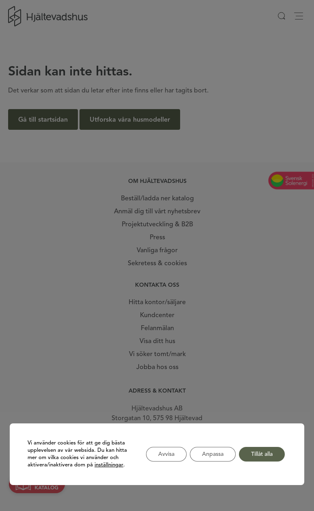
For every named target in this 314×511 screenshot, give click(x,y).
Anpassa (213, 454)
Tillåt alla (262, 454)
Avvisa (166, 454)
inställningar (109, 465)
